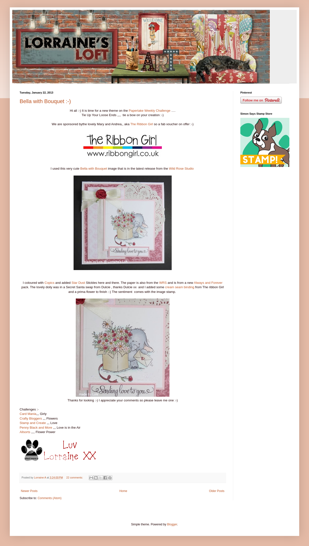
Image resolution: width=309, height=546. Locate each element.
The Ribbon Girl (141, 124)
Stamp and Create (33, 423)
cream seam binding (179, 287)
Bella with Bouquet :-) (45, 101)
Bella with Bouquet (93, 168)
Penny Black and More (36, 427)
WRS (163, 283)
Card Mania (28, 414)
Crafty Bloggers (31, 418)
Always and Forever (208, 283)
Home (123, 491)
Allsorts (25, 432)
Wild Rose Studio (181, 168)
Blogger (172, 524)
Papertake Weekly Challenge (149, 110)
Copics (49, 283)
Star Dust (78, 283)
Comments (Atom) (49, 498)
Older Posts (216, 491)
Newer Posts (29, 491)
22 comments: (75, 477)
